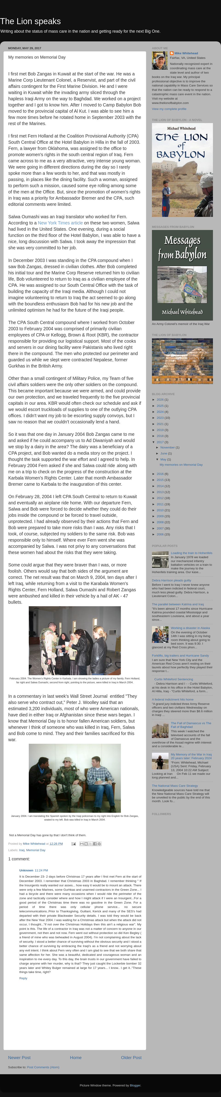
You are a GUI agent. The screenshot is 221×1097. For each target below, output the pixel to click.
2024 (161, 412)
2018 (161, 436)
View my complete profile (169, 109)
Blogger (135, 1085)
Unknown (26, 870)
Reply (23, 978)
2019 (161, 430)
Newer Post (19, 1057)
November (168, 447)
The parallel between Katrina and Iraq (178, 604)
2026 (161, 399)
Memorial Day (35, 850)
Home (75, 1057)
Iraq (21, 850)
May (163, 459)
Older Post (131, 1057)
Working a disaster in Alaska (190, 628)
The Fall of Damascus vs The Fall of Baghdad (191, 725)
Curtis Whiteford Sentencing (173, 679)
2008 (161, 522)
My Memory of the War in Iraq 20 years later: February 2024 (191, 756)
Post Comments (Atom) (43, 1067)
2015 (161, 480)
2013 (161, 492)
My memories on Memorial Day (181, 464)
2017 (161, 442)
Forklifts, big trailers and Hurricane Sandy (180, 655)
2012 (161, 498)
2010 (161, 510)
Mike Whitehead (186, 53)
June (164, 453)
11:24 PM (41, 870)
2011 (161, 504)
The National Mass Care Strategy (175, 785)
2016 (161, 474)
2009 (161, 516)
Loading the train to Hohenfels (191, 553)
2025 (161, 406)
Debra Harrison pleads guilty (171, 580)
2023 (161, 417)
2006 (161, 534)
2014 (161, 486)
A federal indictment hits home (173, 699)
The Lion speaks (30, 21)
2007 (161, 528)
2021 (161, 424)
